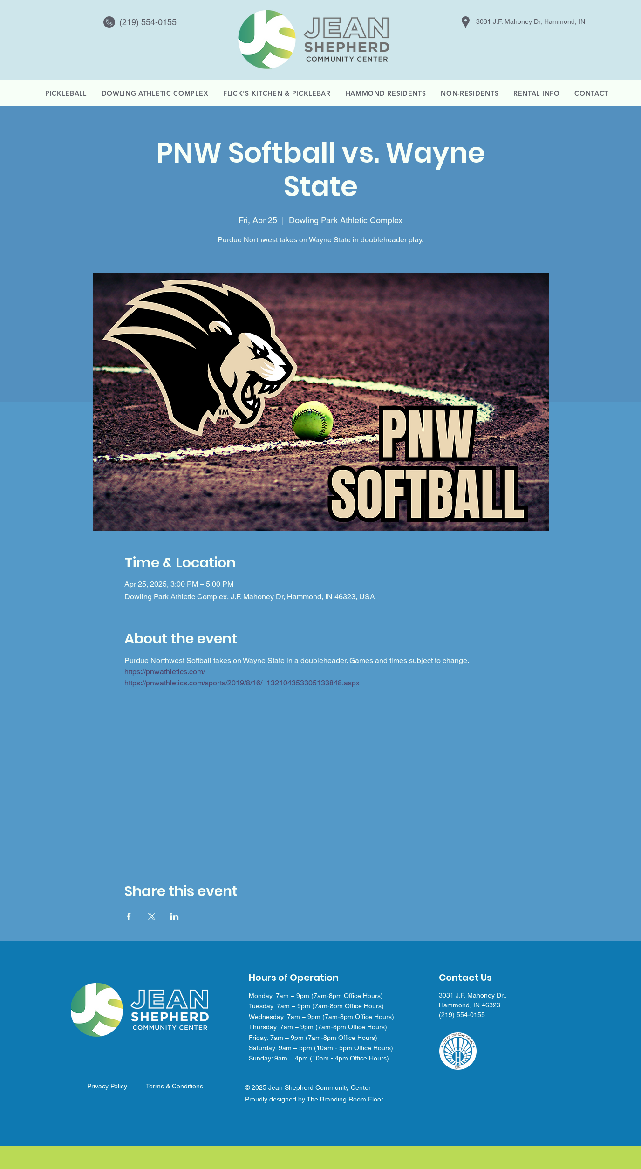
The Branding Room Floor (345, 1099)
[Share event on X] (151, 916)
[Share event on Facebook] (128, 916)
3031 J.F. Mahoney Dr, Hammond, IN (530, 21)
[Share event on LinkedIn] (174, 916)
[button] (536, 93)
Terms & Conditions (174, 1086)
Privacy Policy (107, 1086)
